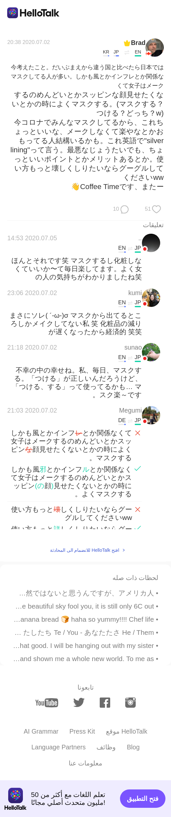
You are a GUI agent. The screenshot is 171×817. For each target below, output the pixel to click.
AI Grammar (41, 731)
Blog (133, 747)
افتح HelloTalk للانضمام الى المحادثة (84, 550)
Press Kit (82, 731)
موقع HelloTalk (126, 731)
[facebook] (105, 703)
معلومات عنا (85, 763)
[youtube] (46, 702)
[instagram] (130, 703)
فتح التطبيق (143, 798)
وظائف (106, 747)
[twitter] (79, 702)
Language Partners (58, 747)
